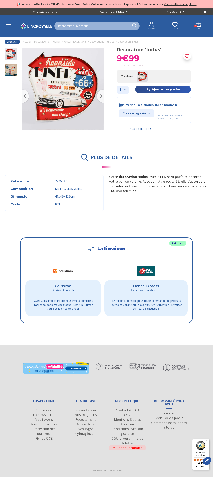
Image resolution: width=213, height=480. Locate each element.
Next (102, 91)
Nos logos (85, 431)
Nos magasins (86, 417)
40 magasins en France (46, 11)
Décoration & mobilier (47, 41)
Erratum (127, 427)
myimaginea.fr (85, 436)
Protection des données (43, 433)
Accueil (27, 41)
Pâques (169, 416)
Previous (24, 91)
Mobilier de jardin (169, 420)
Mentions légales (127, 422)
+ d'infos (178, 243)
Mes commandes (43, 427)
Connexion (44, 412)
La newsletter (44, 417)
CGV (127, 417)
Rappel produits (127, 450)
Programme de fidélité (113, 11)
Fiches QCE (44, 441)
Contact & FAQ (127, 412)
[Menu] (207, 441)
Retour (12, 42)
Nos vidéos (85, 427)
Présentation (85, 412)
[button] (207, 461)
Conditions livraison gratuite (127, 433)
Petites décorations (74, 41)
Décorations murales (101, 41)
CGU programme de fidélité (127, 443)
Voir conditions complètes (180, 4)
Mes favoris (44, 422)
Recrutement (175, 11)
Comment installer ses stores (169, 427)
